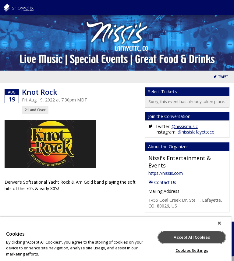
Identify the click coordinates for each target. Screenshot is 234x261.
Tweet (223, 77)
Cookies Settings (192, 250)
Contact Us (165, 182)
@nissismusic (185, 126)
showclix (33, 7)
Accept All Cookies (192, 237)
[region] (116, 239)
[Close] (219, 223)
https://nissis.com (165, 173)
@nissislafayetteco (196, 132)
